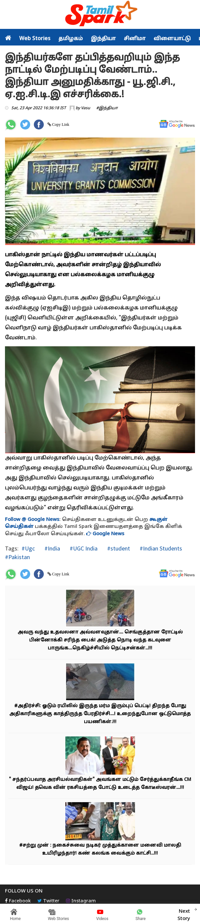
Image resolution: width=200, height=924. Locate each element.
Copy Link (60, 124)
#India (51, 548)
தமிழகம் (70, 39)
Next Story (183, 914)
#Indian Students (160, 548)
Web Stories (34, 39)
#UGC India (83, 548)
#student (118, 548)
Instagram (81, 901)
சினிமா (135, 39)
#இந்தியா (107, 108)
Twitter (48, 901)
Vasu (85, 108)
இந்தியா (103, 39)
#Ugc (28, 548)
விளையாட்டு (172, 39)
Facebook (18, 901)
